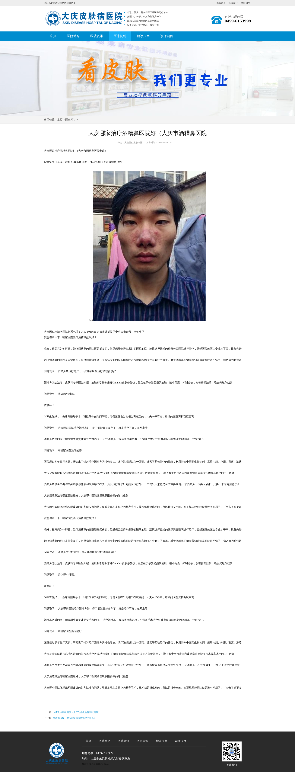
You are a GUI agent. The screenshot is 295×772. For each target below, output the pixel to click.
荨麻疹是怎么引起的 (85, 162)
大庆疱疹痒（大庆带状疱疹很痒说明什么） (74, 718)
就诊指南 (245, 3)
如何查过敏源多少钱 (110, 162)
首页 (88, 740)
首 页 (52, 36)
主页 (59, 119)
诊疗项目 (166, 36)
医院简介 (233, 3)
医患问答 (120, 36)
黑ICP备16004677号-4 (95, 764)
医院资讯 (96, 36)
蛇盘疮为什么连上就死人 (58, 162)
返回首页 (221, 3)
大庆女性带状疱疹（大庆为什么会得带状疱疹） (76, 712)
